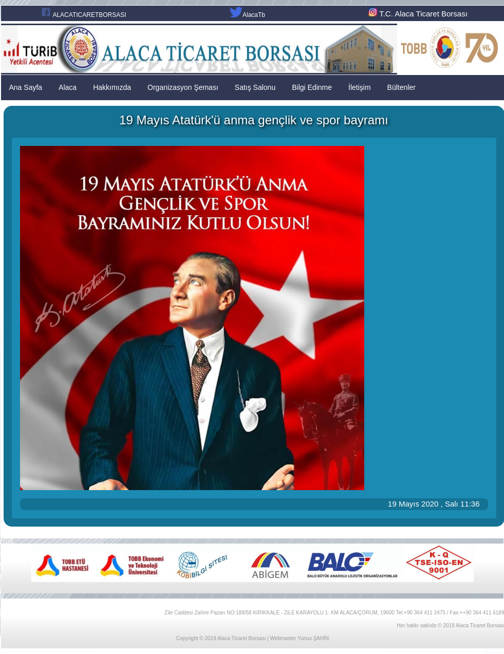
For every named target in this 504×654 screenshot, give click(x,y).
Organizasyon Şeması (182, 87)
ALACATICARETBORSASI (89, 14)
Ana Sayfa (26, 87)
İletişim (359, 87)
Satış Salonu (255, 87)
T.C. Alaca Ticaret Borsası (417, 13)
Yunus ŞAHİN (313, 638)
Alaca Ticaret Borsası (241, 638)
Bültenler (401, 87)
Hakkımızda (112, 87)
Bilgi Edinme (312, 87)
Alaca (68, 87)
